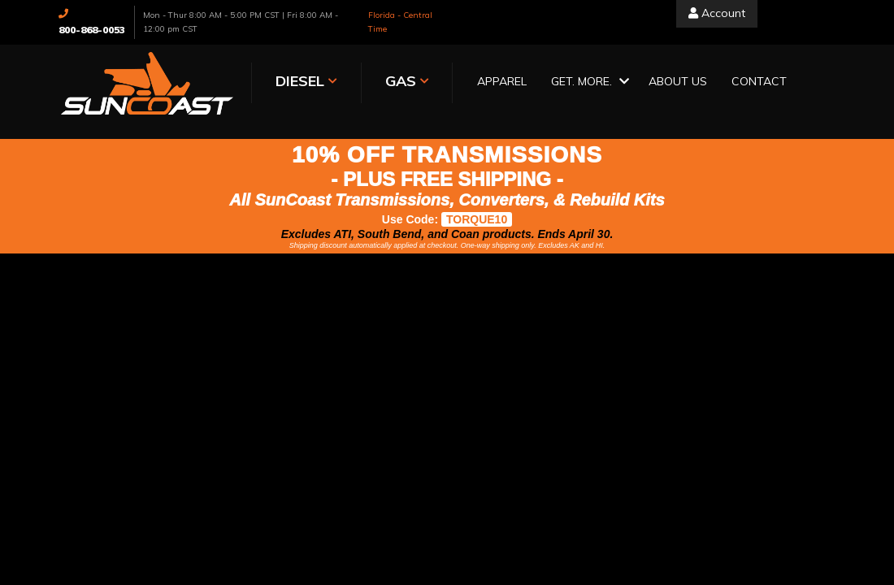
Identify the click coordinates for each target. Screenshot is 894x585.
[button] (559, 82)
